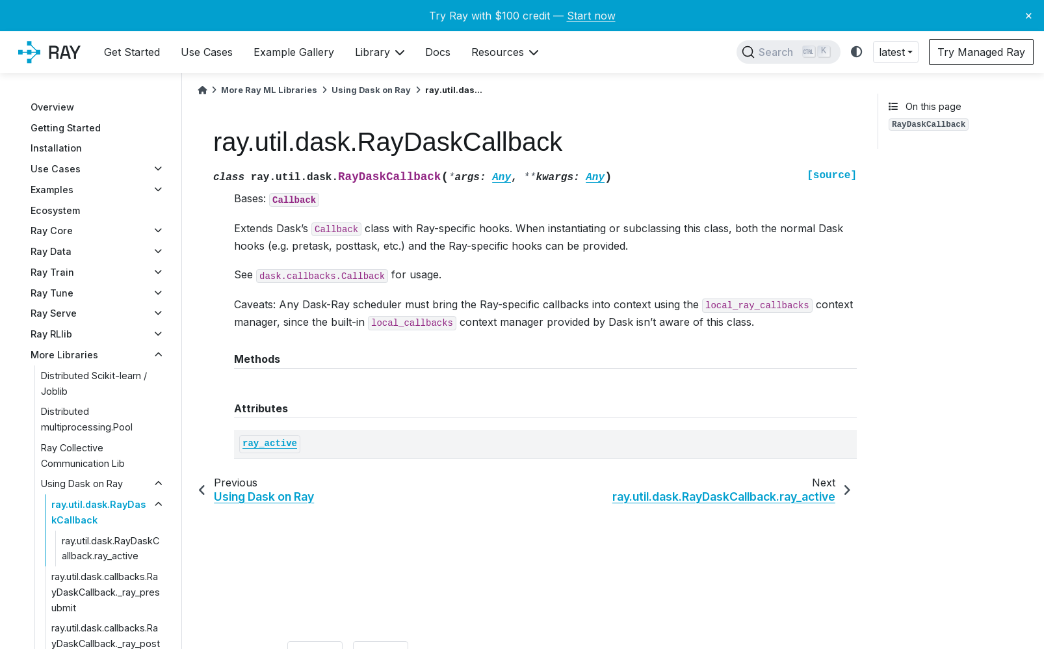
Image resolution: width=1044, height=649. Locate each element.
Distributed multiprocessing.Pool (87, 419)
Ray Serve (54, 313)
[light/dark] (857, 52)
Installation (56, 147)
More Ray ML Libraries (269, 90)
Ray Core (52, 230)
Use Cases (56, 168)
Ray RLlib (51, 333)
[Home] (202, 90)
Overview (52, 107)
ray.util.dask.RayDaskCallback (98, 512)
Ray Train (52, 272)
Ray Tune (52, 292)
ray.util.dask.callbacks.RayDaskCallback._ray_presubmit (105, 592)
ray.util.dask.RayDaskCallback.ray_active (110, 548)
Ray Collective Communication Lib (83, 455)
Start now (591, 15)
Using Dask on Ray (82, 483)
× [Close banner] (1028, 15)
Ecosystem (55, 210)
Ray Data (51, 251)
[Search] (789, 52)
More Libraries (64, 354)
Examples (52, 189)
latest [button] (892, 52)
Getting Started (66, 127)
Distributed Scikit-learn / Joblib (94, 383)
